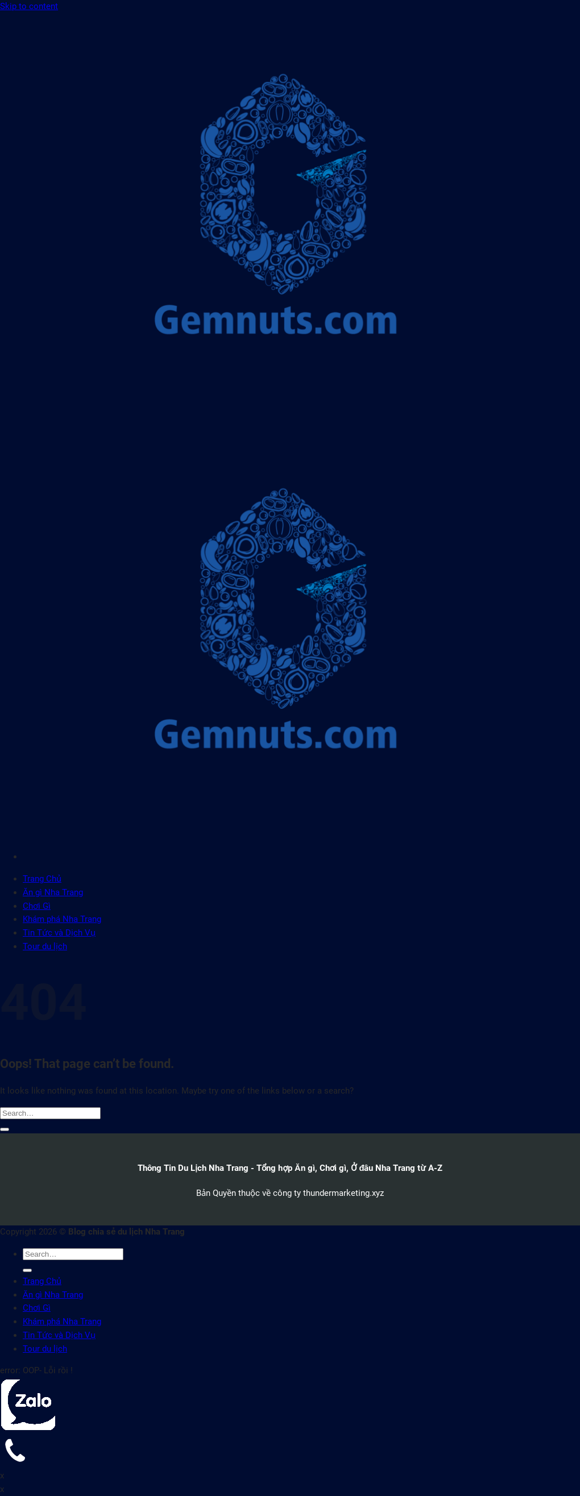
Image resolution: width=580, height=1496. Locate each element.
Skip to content (29, 6)
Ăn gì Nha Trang (53, 892)
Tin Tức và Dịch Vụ (59, 933)
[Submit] (4, 1129)
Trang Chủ (42, 879)
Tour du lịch (45, 946)
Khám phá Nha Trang (62, 919)
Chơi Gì (37, 906)
